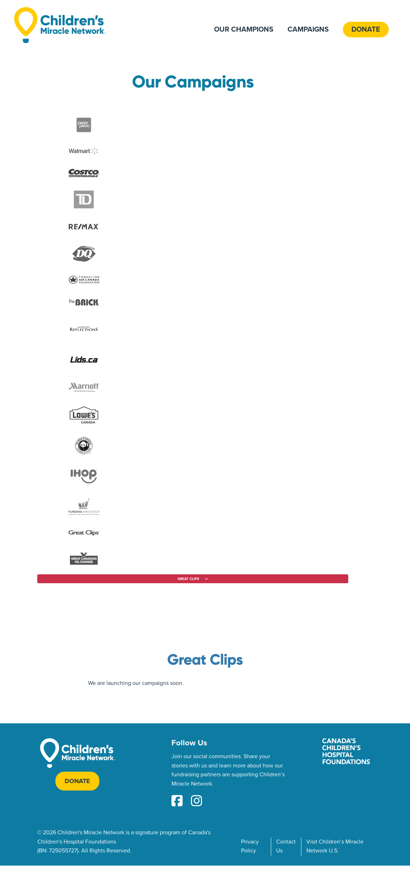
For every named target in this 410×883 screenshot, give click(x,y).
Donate (365, 29)
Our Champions (243, 29)
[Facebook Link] (177, 801)
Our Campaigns (192, 81)
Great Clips (204, 660)
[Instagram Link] (196, 801)
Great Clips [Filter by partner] (188, 579)
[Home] (60, 25)
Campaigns (308, 29)
